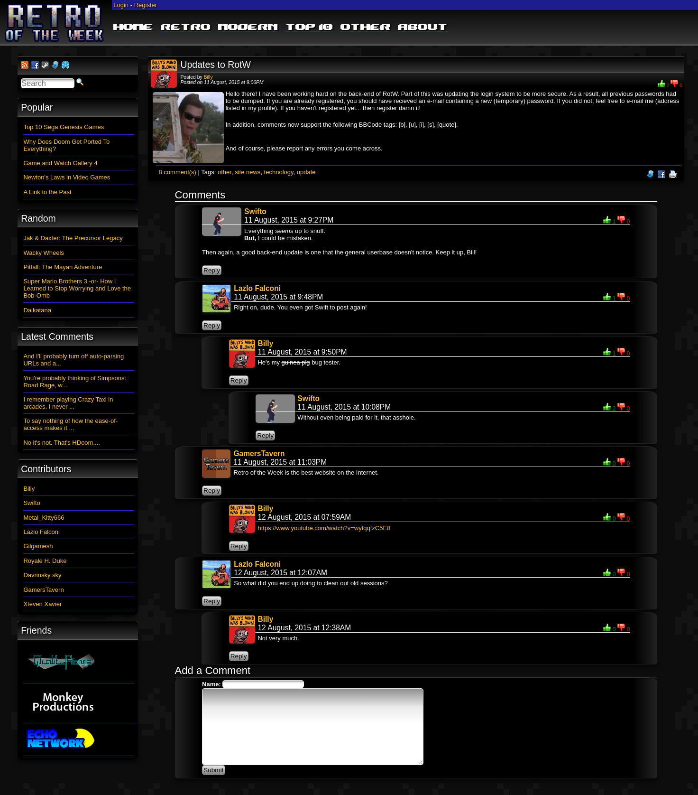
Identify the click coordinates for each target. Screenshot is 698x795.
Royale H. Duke (44, 560)
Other (365, 27)
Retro (186, 27)
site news (247, 172)
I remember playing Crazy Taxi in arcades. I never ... (68, 403)
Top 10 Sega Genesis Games (63, 127)
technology (279, 172)
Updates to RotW (215, 64)
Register (145, 5)
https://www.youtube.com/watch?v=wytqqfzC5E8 (323, 528)
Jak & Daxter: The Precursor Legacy (72, 238)
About (423, 27)
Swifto (255, 211)
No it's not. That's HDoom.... (61, 442)
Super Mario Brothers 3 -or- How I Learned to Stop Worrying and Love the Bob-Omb (77, 288)
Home (133, 27)
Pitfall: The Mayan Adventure (62, 267)
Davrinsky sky (42, 575)
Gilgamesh (38, 546)
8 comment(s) (177, 172)
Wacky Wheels (43, 252)
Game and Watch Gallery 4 (60, 163)
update (306, 172)
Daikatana (37, 310)
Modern (248, 27)
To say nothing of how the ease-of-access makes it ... (70, 424)
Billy (208, 77)
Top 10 (309, 27)
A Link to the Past (47, 192)
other (224, 172)
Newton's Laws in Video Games (66, 177)
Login (121, 5)
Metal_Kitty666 (43, 517)
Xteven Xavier (42, 604)
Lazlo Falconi (257, 288)
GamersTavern (259, 453)
